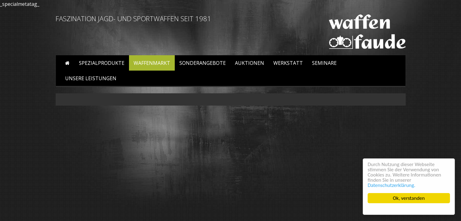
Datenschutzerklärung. (391, 185)
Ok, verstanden (409, 198)
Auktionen (249, 63)
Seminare (324, 63)
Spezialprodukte (101, 63)
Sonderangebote (202, 63)
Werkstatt (288, 63)
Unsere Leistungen (90, 78)
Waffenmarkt (152, 63)
